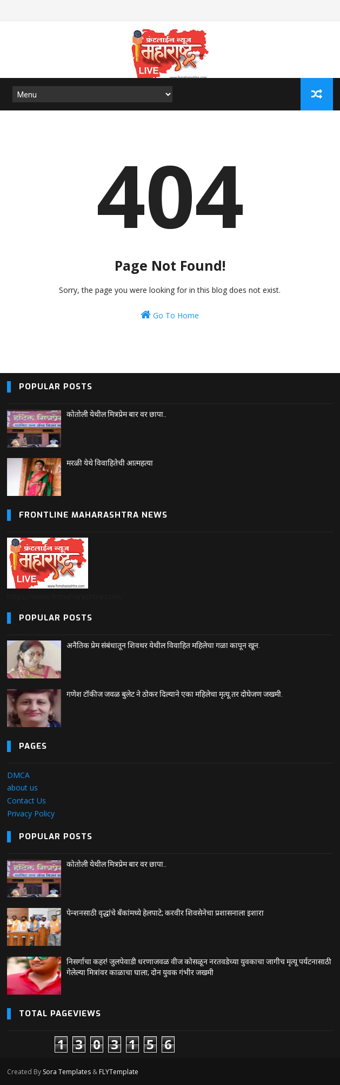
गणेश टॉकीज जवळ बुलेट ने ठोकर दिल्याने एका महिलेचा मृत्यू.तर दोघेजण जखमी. (174, 694)
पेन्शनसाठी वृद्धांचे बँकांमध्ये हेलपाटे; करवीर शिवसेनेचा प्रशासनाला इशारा (165, 912)
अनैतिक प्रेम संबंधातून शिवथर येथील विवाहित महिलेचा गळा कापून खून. (163, 645)
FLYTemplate (118, 1071)
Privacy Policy (31, 813)
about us (22, 787)
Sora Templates (67, 1071)
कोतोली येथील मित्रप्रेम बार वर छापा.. (116, 414)
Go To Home (170, 315)
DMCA (18, 775)
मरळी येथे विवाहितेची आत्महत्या (109, 463)
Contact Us (26, 800)
